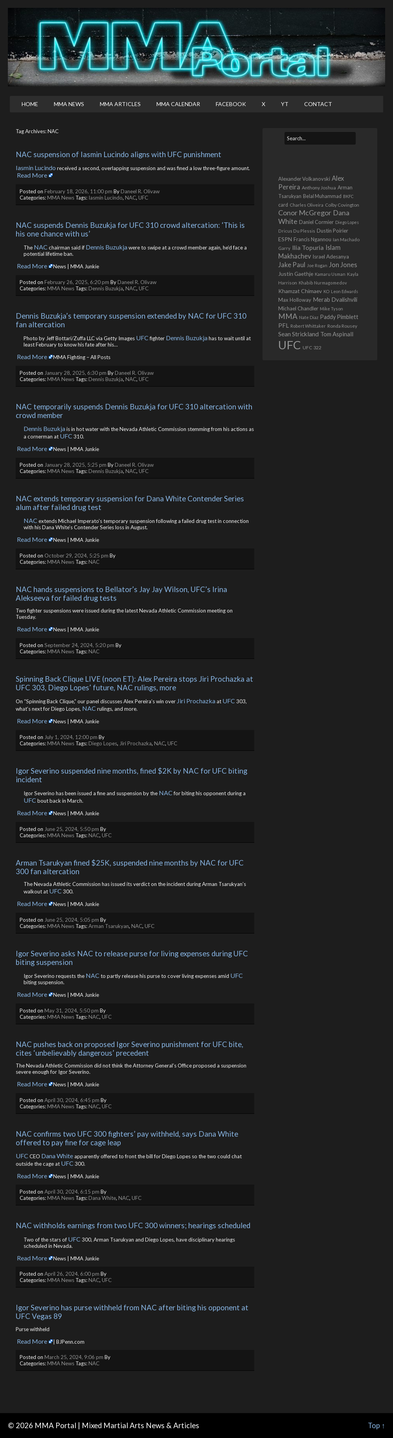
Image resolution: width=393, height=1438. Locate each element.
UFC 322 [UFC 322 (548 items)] (312, 347)
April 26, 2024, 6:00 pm (71, 1274)
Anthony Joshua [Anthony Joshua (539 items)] (319, 188)
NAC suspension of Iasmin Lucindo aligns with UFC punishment (118, 154)
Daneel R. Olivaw (140, 191)
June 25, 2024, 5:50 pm (71, 829)
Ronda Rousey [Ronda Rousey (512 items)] (342, 326)
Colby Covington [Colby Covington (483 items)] (342, 204)
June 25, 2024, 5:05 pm (71, 920)
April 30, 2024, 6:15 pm (71, 1192)
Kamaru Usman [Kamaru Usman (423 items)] (330, 274)
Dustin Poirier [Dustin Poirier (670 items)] (332, 230)
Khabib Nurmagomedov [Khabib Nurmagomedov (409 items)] (323, 282)
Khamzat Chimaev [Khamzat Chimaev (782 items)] (300, 291)
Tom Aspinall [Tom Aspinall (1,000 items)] (336, 333)
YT (284, 104)
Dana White (57, 1155)
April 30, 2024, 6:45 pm (71, 1100)
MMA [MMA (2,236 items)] (288, 316)
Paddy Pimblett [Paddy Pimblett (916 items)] (339, 317)
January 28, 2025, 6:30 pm (75, 373)
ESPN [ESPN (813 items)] (285, 239)
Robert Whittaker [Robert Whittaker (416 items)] (308, 325)
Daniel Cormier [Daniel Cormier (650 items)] (316, 222)
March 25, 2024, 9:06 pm (73, 1357)
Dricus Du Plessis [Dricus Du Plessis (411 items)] (296, 230)
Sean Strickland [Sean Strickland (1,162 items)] (298, 333)
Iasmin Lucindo (36, 167)
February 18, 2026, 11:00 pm (78, 191)
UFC (143, 197)
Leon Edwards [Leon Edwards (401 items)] (344, 291)
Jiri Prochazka (196, 700)
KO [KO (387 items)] (326, 291)
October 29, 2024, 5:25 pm (76, 555)
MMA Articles (120, 104)
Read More (32, 175)
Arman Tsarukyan (108, 926)
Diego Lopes (102, 743)
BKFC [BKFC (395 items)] (348, 196)
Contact (318, 104)
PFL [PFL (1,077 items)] (283, 325)
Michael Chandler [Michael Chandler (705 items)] (298, 308)
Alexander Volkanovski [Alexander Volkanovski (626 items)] (304, 179)
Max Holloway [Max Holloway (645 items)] (294, 300)
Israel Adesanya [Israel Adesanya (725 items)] (330, 256)
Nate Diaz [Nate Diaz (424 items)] (308, 317)
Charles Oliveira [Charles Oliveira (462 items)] (306, 204)
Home (30, 104)
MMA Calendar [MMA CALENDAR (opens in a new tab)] (178, 104)
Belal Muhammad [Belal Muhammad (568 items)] (322, 196)
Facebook (231, 104)
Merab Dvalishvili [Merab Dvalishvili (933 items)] (335, 299)
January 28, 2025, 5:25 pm (75, 465)
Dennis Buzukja (106, 247)
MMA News (69, 104)
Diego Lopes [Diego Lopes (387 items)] (347, 222)
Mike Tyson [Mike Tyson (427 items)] (331, 308)
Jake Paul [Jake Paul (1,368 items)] (291, 265)
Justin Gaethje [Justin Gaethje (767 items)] (295, 273)
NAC (130, 197)
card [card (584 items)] (283, 205)
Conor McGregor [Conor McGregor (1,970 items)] (304, 212)
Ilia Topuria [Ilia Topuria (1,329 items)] (308, 247)
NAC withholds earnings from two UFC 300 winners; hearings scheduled (133, 1225)
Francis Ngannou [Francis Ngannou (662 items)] (312, 239)
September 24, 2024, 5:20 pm (79, 645)
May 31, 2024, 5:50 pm (71, 1010)
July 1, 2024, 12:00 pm (70, 737)
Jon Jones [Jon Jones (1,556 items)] (343, 264)
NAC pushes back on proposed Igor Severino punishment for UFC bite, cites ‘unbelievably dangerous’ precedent (130, 1048)
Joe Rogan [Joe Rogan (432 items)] (317, 265)
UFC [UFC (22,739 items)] (289, 345)
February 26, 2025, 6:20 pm (76, 282)
